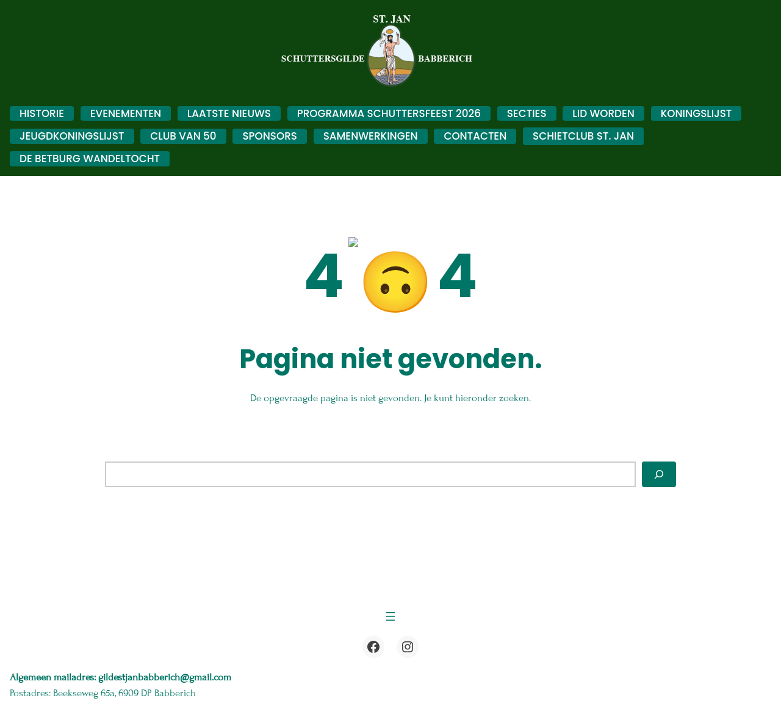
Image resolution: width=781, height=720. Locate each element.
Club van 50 (183, 136)
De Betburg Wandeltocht (90, 158)
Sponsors (269, 136)
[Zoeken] (659, 468)
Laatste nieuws (229, 113)
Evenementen (125, 113)
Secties (527, 113)
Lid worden (603, 113)
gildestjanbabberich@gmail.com (166, 671)
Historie (42, 113)
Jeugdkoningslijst (72, 136)
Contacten (475, 136)
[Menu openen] (390, 610)
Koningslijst (696, 113)
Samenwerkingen (370, 136)
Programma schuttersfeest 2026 (389, 113)
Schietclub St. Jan (583, 136)
